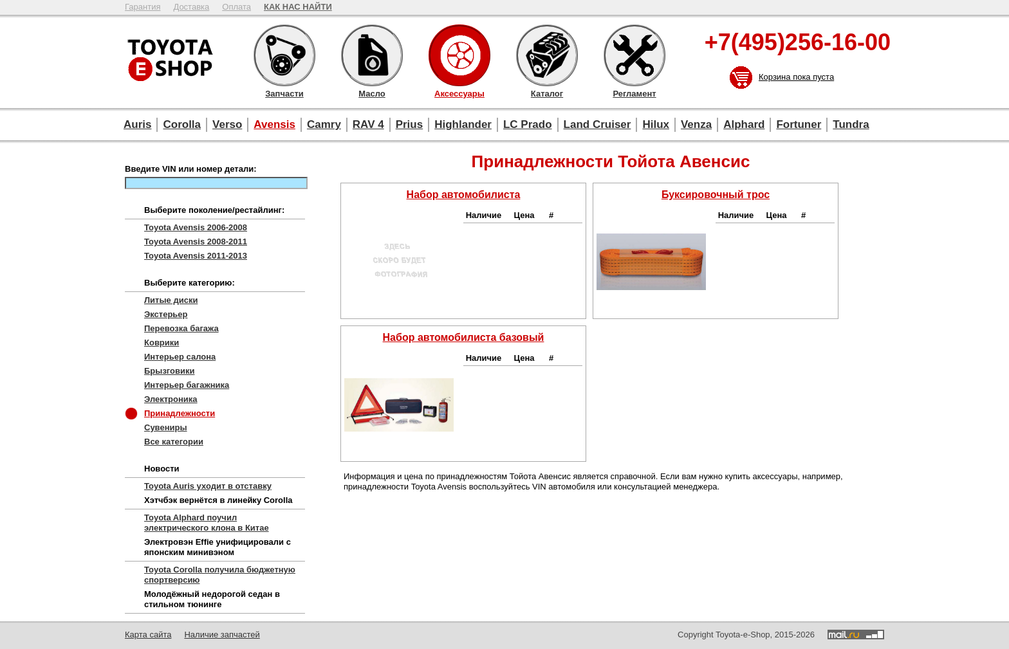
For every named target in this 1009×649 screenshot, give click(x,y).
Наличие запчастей (221, 634)
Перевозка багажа (181, 328)
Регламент (634, 55)
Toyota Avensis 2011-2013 (195, 256)
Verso (227, 124)
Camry (324, 124)
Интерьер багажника (186, 385)
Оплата (236, 7)
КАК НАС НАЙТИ (298, 7)
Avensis (274, 124)
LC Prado (527, 124)
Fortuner (798, 124)
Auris (137, 124)
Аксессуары (459, 55)
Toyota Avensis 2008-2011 (195, 241)
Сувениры (165, 427)
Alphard (743, 124)
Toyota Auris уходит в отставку (208, 486)
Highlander (463, 124)
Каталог (547, 55)
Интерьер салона (180, 356)
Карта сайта (148, 634)
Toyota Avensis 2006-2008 (195, 227)
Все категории (173, 441)
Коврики (161, 342)
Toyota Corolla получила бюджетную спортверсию (219, 575)
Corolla (182, 124)
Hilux (655, 124)
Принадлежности (179, 413)
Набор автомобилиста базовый (463, 337)
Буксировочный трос (716, 194)
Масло (372, 55)
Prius (409, 124)
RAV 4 (368, 124)
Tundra (851, 124)
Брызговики (169, 371)
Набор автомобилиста (464, 194)
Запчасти (284, 55)
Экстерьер (166, 314)
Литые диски (171, 300)
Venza (696, 124)
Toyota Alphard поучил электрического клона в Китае (206, 523)
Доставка (191, 7)
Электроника (171, 399)
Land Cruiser (597, 124)
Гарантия (142, 7)
